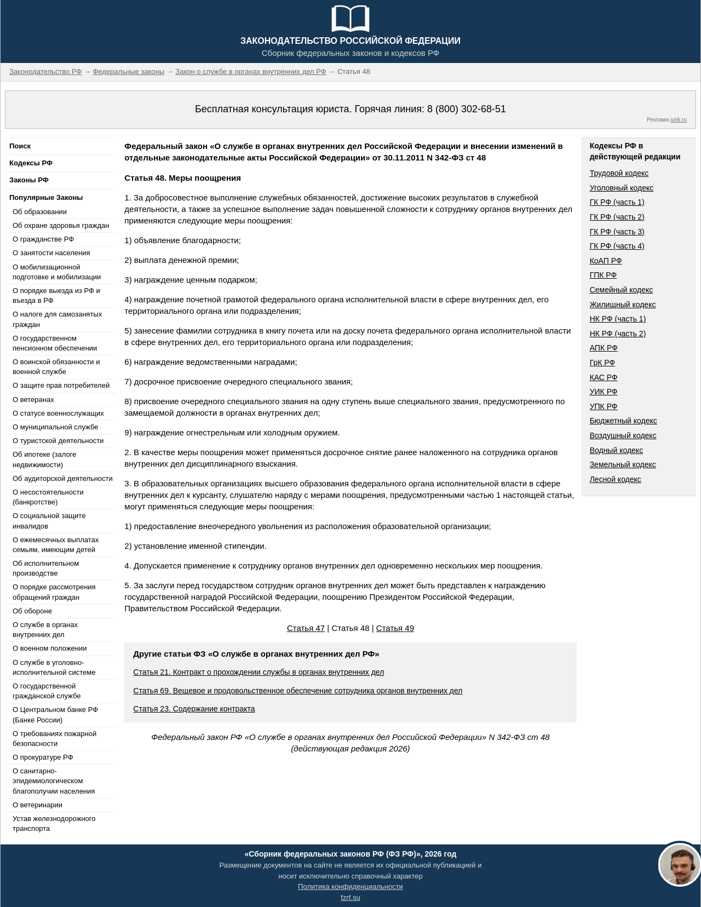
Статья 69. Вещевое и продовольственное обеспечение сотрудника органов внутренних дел (297, 690)
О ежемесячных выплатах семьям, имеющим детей (56, 545)
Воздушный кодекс (623, 435)
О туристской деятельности (58, 441)
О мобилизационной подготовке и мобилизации (57, 272)
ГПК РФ (603, 275)
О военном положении (50, 648)
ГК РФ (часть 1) (617, 202)
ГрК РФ (602, 362)
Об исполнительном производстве (46, 568)
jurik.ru (678, 120)
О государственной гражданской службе (47, 691)
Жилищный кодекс (623, 304)
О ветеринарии (37, 805)
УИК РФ (604, 391)
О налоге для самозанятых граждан (57, 319)
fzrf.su (350, 897)
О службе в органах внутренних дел (45, 630)
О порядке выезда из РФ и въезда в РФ (56, 295)
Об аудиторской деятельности (63, 478)
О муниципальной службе (55, 427)
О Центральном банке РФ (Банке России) (55, 714)
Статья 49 (395, 628)
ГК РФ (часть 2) (617, 217)
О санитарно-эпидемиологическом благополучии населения (54, 781)
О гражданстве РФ (43, 239)
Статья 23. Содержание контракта (194, 708)
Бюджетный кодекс (623, 420)
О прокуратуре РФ (43, 757)
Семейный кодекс (621, 289)
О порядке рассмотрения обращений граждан (54, 592)
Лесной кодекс (615, 479)
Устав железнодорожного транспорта (54, 823)
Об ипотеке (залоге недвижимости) (44, 459)
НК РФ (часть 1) (618, 318)
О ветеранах (33, 399)
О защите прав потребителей (61, 385)
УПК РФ (604, 406)
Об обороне (32, 611)
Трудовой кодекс (619, 173)
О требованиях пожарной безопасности (54, 739)
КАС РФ (604, 377)
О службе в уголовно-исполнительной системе (54, 667)
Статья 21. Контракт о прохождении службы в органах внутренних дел (258, 672)
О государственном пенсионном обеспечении (55, 343)
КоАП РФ (606, 260)
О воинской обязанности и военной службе (56, 367)
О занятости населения (51, 253)
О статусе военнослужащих (58, 413)
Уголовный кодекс (622, 187)
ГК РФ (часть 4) (617, 246)
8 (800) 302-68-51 (466, 109)
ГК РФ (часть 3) (617, 231)
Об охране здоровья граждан (61, 225)
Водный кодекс (616, 450)
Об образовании (40, 212)
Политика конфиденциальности (350, 886)
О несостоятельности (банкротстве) (48, 497)
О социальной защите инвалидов (49, 521)
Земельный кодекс (623, 464)
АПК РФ (604, 347)
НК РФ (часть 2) (618, 333)
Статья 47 (306, 628)
